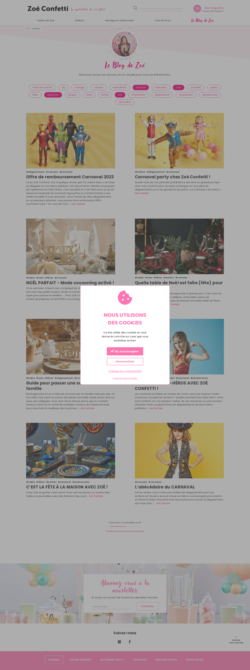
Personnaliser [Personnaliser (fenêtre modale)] (125, 361)
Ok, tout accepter (125, 351)
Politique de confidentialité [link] (125, 371)
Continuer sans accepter (125, 378)
